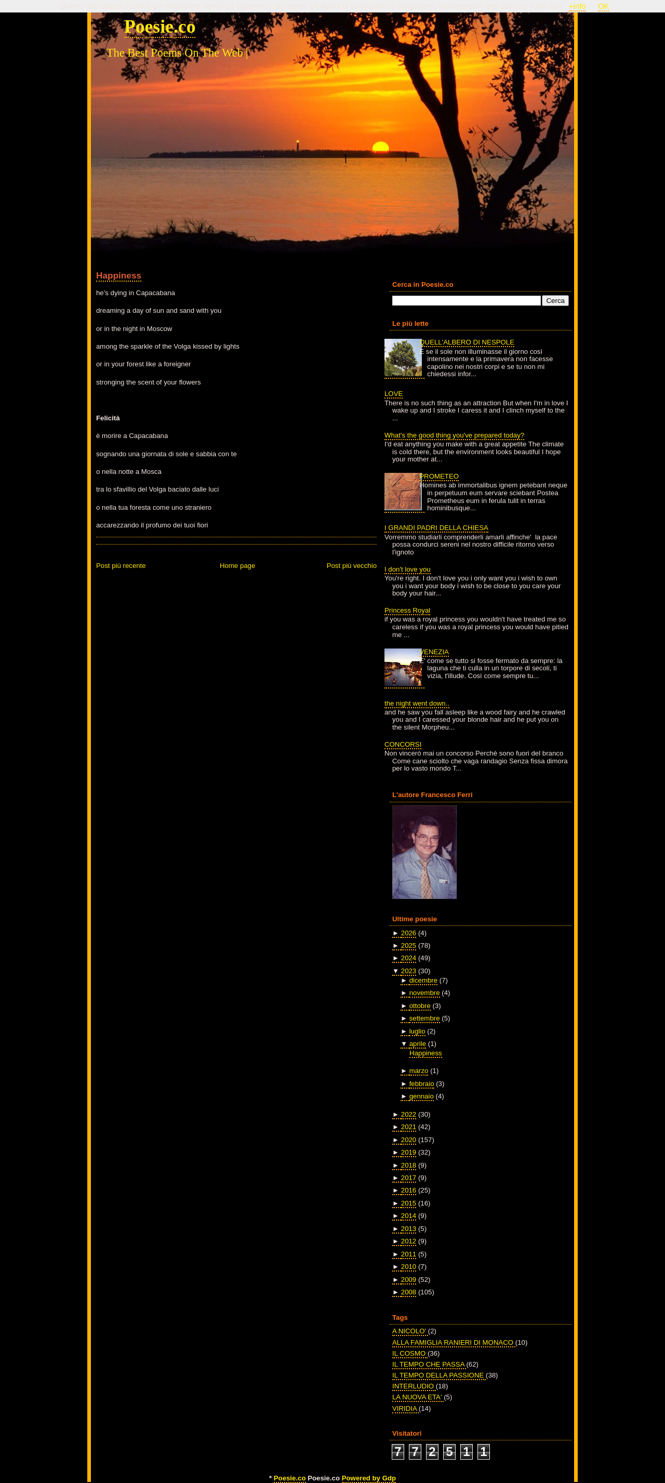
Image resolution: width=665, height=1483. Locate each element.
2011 (408, 1254)
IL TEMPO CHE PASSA (429, 1364)
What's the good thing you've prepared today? (454, 435)
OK (603, 6)
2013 (408, 1229)
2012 (408, 1241)
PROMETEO (439, 476)
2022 (408, 1114)
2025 (408, 945)
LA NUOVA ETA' (418, 1397)
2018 (408, 1165)
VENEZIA (434, 652)
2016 (408, 1190)
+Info (577, 6)
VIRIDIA (405, 1408)
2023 (408, 971)
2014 (408, 1216)
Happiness (118, 275)
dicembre (423, 980)
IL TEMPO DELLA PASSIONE (439, 1375)
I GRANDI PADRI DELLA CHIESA (436, 528)
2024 (408, 958)
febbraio (421, 1084)
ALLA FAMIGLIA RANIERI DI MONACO (453, 1342)
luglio (417, 1031)
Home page (237, 566)
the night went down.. (416, 703)
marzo (419, 1071)
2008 (408, 1292)
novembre (424, 993)
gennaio (421, 1096)
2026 (408, 933)
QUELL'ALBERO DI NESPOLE (466, 342)
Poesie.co (159, 26)
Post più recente (121, 566)
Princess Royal (407, 610)
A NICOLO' (410, 1331)
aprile (417, 1044)
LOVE (393, 394)
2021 (408, 1127)
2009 (408, 1279)
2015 (408, 1203)
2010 (408, 1266)
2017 (408, 1178)
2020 (408, 1140)
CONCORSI (402, 744)
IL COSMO (410, 1353)
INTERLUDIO (414, 1386)
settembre (424, 1018)
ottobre (420, 1006)
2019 (408, 1152)
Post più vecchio (352, 566)
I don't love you (407, 569)
